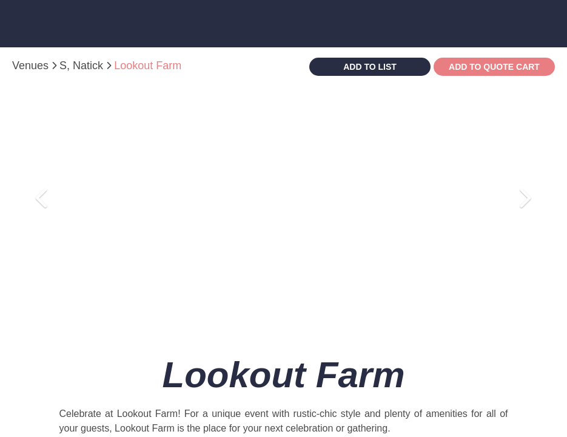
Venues (32, 65)
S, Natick (82, 65)
